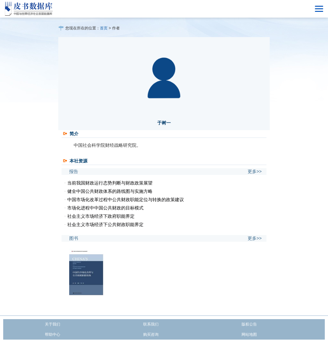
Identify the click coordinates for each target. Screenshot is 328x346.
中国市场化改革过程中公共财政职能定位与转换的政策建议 (125, 199)
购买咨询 (151, 334)
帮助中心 (52, 334)
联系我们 (151, 324)
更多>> (255, 171)
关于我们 (52, 324)
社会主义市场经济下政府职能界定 (101, 216)
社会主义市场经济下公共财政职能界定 (105, 224)
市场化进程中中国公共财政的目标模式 (105, 207)
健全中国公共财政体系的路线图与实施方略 (109, 191)
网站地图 (249, 334)
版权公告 (249, 324)
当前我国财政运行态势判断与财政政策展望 (109, 182)
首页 (104, 28)
